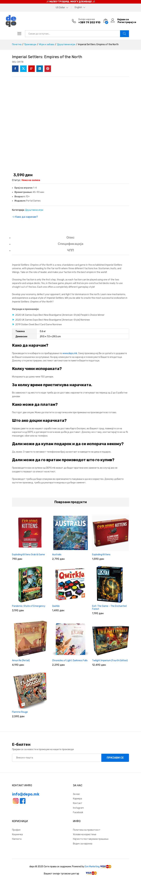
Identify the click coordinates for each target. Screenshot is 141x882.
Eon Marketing (92, 866)
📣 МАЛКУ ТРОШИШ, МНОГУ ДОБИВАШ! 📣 (70, 1)
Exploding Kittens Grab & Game (28, 554)
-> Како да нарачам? (25, 216)
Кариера (77, 798)
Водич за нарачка (82, 843)
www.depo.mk (70, 353)
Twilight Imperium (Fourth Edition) (110, 660)
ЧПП (70, 250)
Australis (56, 554)
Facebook (78, 812)
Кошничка (17, 834)
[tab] (70, 239)
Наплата (16, 839)
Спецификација (70, 244)
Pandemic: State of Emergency (28, 606)
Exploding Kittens (101, 554)
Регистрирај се (127, 22)
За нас (76, 794)
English (78, 7)
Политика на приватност (86, 830)
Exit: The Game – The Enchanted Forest (109, 607)
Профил (16, 830)
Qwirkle (56, 606)
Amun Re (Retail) (21, 660)
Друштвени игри (34, 210)
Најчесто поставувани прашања (90, 839)
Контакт (77, 803)
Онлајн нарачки (86, 19)
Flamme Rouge (20, 712)
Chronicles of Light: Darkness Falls (70, 660)
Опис (70, 237)
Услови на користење (84, 834)
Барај (124, 33)
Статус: (16, 180)
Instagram (78, 808)
